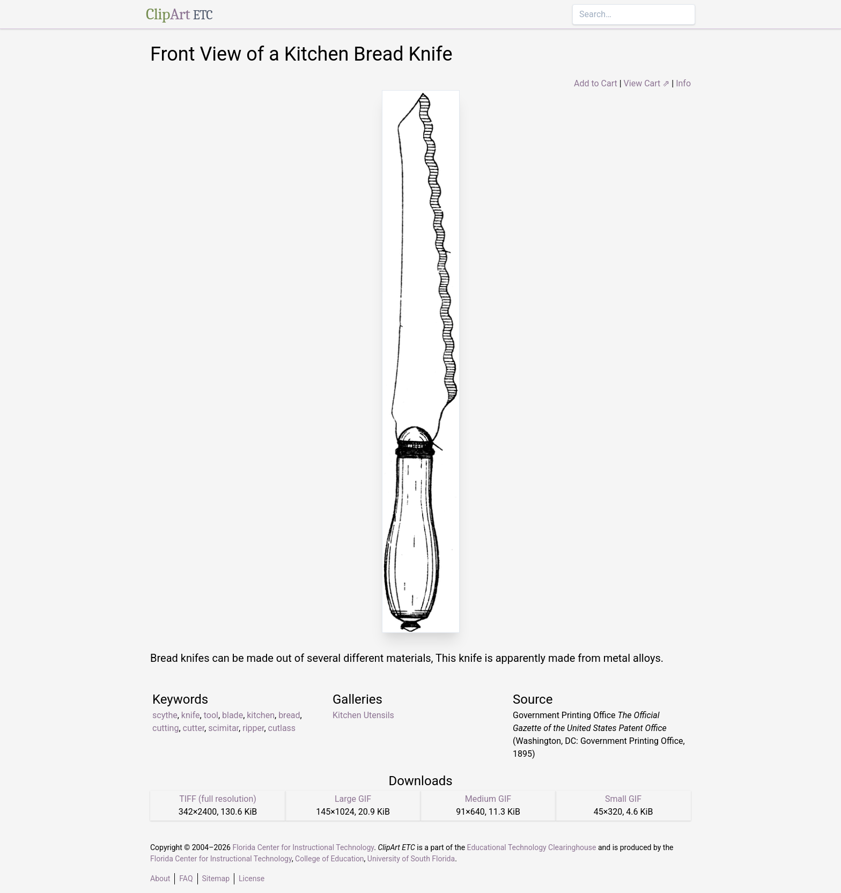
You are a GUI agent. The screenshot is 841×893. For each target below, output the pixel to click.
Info (683, 83)
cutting (165, 728)
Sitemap (216, 878)
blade (232, 715)
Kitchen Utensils (363, 715)
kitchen (261, 715)
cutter (194, 728)
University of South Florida (411, 858)
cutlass (282, 728)
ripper (253, 728)
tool (211, 715)
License (251, 878)
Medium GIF (488, 799)
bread (289, 715)
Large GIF (353, 799)
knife (190, 715)
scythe (165, 715)
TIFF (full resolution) (217, 799)
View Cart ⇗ (647, 83)
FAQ (186, 878)
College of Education (329, 858)
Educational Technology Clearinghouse (531, 847)
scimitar (223, 728)
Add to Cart (595, 83)
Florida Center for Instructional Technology (303, 847)
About (160, 878)
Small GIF (623, 799)
